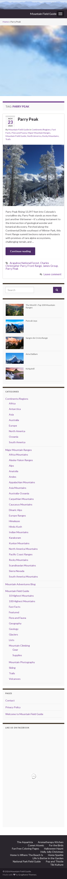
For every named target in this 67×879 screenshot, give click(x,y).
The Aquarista (25, 842)
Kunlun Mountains (19, 543)
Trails (8, 139)
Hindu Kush (15, 526)
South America (17, 442)
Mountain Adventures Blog (20, 584)
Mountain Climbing (19, 645)
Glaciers (13, 634)
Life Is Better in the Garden (48, 858)
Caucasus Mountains (20, 504)
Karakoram (15, 537)
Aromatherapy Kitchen (50, 842)
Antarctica (15, 408)
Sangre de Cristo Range (37, 338)
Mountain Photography (22, 662)
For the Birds (56, 845)
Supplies (17, 655)
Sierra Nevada (16, 570)
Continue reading (20, 251)
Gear (15, 649)
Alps (11, 465)
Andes (12, 476)
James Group (50, 265)
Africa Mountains (18, 454)
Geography (15, 623)
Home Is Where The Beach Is (26, 854)
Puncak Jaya (31, 320)
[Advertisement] (33, 60)
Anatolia (13, 471)
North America (34, 136)
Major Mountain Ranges (39, 132)
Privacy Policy (13, 707)
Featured (14, 612)
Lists (11, 640)
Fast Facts (14, 606)
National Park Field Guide (27, 861)
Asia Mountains (17, 487)
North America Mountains (23, 548)
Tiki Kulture (56, 864)
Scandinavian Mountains (22, 565)
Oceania (13, 436)
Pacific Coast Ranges (21, 554)
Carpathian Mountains (21, 498)
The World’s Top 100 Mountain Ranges (40, 306)
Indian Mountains (18, 532)
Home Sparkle (55, 854)
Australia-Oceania (19, 493)
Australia (14, 420)
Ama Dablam (32, 354)
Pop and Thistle (54, 861)
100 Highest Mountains (22, 601)
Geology (13, 628)
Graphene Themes (27, 874)
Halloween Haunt (53, 848)
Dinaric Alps (15, 509)
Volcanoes (15, 678)
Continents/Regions (41, 129)
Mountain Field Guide (43, 13)
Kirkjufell (30, 368)
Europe (13, 425)
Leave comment (52, 274)
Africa (12, 403)
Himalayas (14, 521)
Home (6, 21)
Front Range (35, 265)
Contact (10, 700)
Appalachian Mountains (22, 482)
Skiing (12, 667)
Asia (11, 414)
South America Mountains (23, 576)
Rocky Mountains (50, 136)
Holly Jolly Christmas (52, 851)
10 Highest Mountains (21, 595)
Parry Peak (28, 119)
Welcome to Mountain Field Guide (24, 714)
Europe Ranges (17, 515)
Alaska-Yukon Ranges (21, 460)
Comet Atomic (36, 845)
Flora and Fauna (19, 132)
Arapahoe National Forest (24, 263)
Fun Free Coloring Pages (25, 848)
